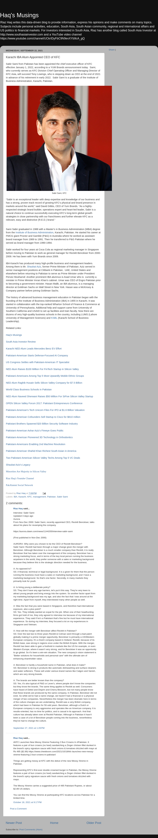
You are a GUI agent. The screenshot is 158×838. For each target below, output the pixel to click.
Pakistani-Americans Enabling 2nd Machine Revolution (35, 444)
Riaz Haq (18, 508)
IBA (15, 496)
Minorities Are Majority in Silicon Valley (26, 471)
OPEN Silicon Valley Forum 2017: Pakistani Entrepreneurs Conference (44, 403)
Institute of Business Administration (34, 232)
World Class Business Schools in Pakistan (29, 389)
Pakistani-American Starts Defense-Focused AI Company (37, 355)
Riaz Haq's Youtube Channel (20, 478)
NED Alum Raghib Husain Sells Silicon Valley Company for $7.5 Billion (44, 382)
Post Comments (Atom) (30, 829)
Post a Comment (18, 808)
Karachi (22, 496)
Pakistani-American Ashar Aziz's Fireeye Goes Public (34, 430)
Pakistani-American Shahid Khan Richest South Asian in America (41, 451)
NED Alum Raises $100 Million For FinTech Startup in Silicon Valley (42, 369)
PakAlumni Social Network (19, 485)
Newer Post (14, 823)
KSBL (54, 318)
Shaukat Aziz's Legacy (18, 464)
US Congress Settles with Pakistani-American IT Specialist (38, 362)
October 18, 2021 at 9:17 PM (27, 802)
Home (54, 823)
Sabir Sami (62, 496)
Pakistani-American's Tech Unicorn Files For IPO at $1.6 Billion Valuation (45, 410)
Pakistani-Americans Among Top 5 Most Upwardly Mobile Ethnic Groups (45, 376)
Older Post (94, 823)
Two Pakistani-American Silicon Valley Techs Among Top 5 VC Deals (43, 458)
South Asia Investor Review (21, 341)
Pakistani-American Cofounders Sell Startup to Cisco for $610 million (43, 417)
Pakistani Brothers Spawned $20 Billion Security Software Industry (42, 423)
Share (112, 49)
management (39, 496)
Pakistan (51, 496)
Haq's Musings (19, 15)
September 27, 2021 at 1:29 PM (29, 728)
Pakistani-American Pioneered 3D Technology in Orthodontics (39, 437)
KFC (29, 496)
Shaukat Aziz (34, 266)
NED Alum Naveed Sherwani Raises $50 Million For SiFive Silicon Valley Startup (49, 396)
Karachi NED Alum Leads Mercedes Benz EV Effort (34, 348)
